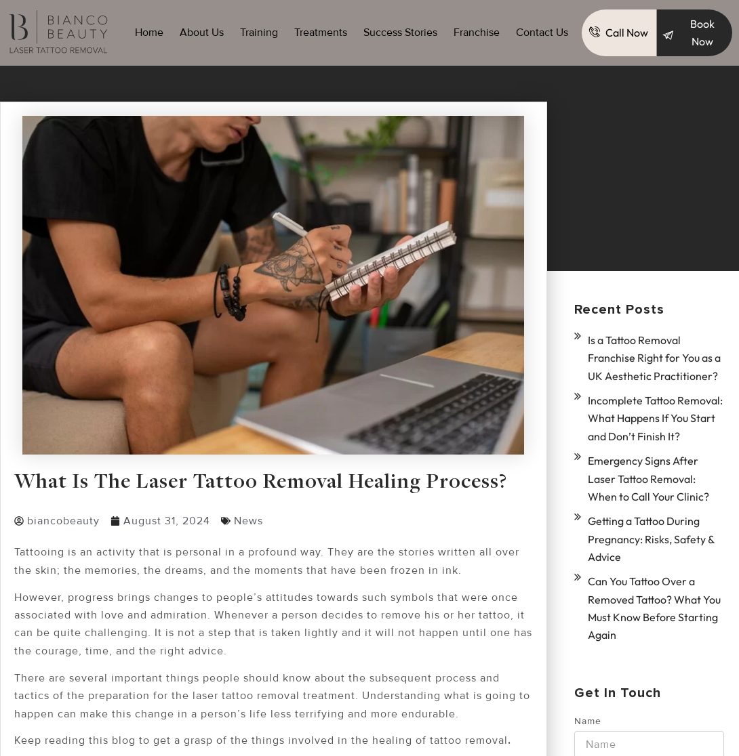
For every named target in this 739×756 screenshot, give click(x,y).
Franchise (477, 32)
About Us (202, 32)
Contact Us (542, 32)
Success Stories (400, 32)
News (248, 521)
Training (259, 32)
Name (587, 706)
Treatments (320, 32)
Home (149, 32)
